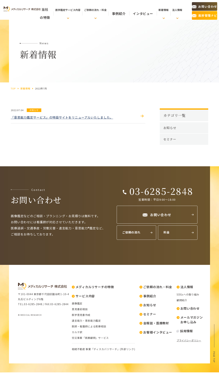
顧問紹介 (128, 336)
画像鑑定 (23, 339)
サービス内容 (29, 331)
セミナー (169, 139)
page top (214, 356)
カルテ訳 (23, 368)
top (13, 88)
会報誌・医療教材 (100, 358)
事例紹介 (126, 10)
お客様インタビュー (102, 368)
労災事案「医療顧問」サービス (36, 373)
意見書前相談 (26, 345)
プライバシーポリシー (135, 376)
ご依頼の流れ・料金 (102, 322)
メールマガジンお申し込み (136, 355)
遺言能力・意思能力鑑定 (32, 356)
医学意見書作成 (27, 350)
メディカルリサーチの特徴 (39, 322)
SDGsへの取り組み (134, 330)
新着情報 (25, 88)
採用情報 (131, 366)
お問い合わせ (134, 344)
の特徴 (51, 10)
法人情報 (131, 322)
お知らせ (169, 127)
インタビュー (142, 10)
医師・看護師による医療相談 (35, 362)
